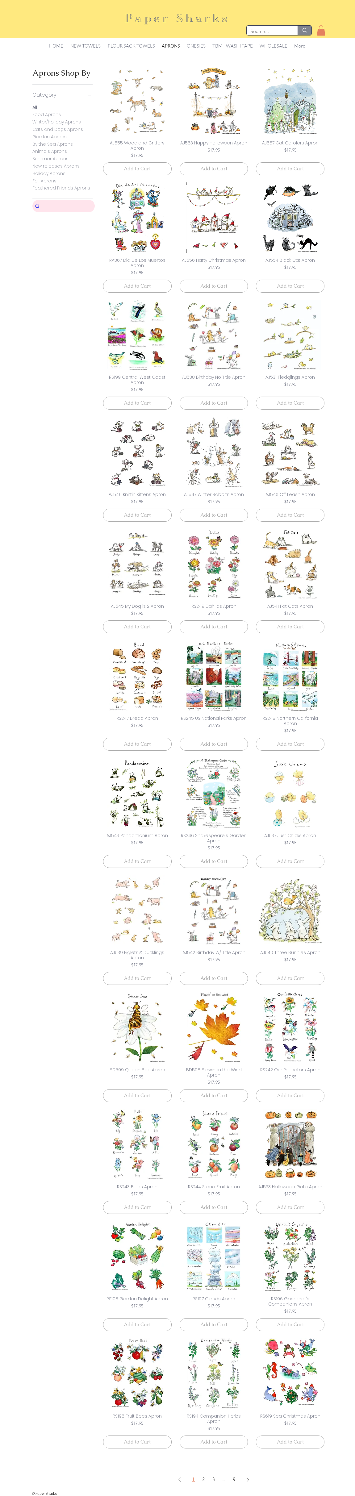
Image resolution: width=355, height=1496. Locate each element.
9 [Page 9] (234, 1479)
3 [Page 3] (213, 1479)
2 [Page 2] (203, 1479)
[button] (321, 30)
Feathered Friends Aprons (61, 188)
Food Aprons (46, 114)
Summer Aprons (50, 158)
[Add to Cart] (137, 168)
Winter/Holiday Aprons (56, 122)
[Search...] (267, 31)
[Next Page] (248, 1479)
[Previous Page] (179, 1479)
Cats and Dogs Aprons (57, 129)
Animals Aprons (49, 151)
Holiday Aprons (48, 173)
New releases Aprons (56, 166)
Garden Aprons (49, 136)
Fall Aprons (44, 180)
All (34, 107)
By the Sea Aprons (52, 144)
